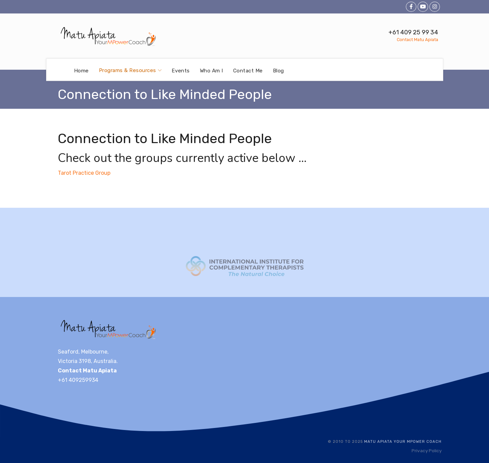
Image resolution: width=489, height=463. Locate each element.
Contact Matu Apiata (417, 39)
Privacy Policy (427, 450)
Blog (278, 70)
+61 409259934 (78, 380)
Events (181, 70)
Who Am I (211, 70)
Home (81, 70)
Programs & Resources (130, 70)
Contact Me (248, 70)
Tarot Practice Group (84, 173)
